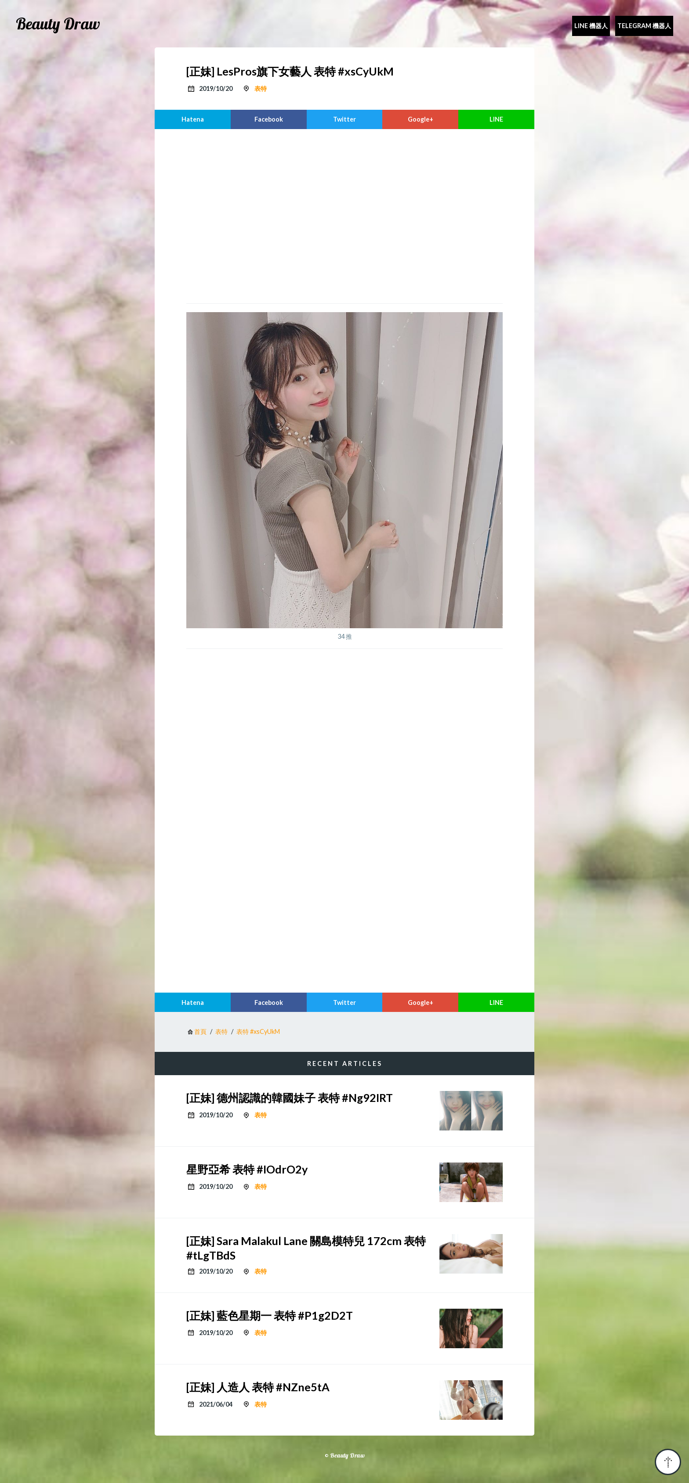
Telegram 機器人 (644, 25)
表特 (260, 88)
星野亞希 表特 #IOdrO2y (247, 1169)
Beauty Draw (58, 24)
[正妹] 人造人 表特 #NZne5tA (258, 1386)
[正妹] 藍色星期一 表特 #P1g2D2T (269, 1315)
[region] (344, 215)
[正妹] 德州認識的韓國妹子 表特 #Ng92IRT (289, 1097)
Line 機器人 (591, 25)
